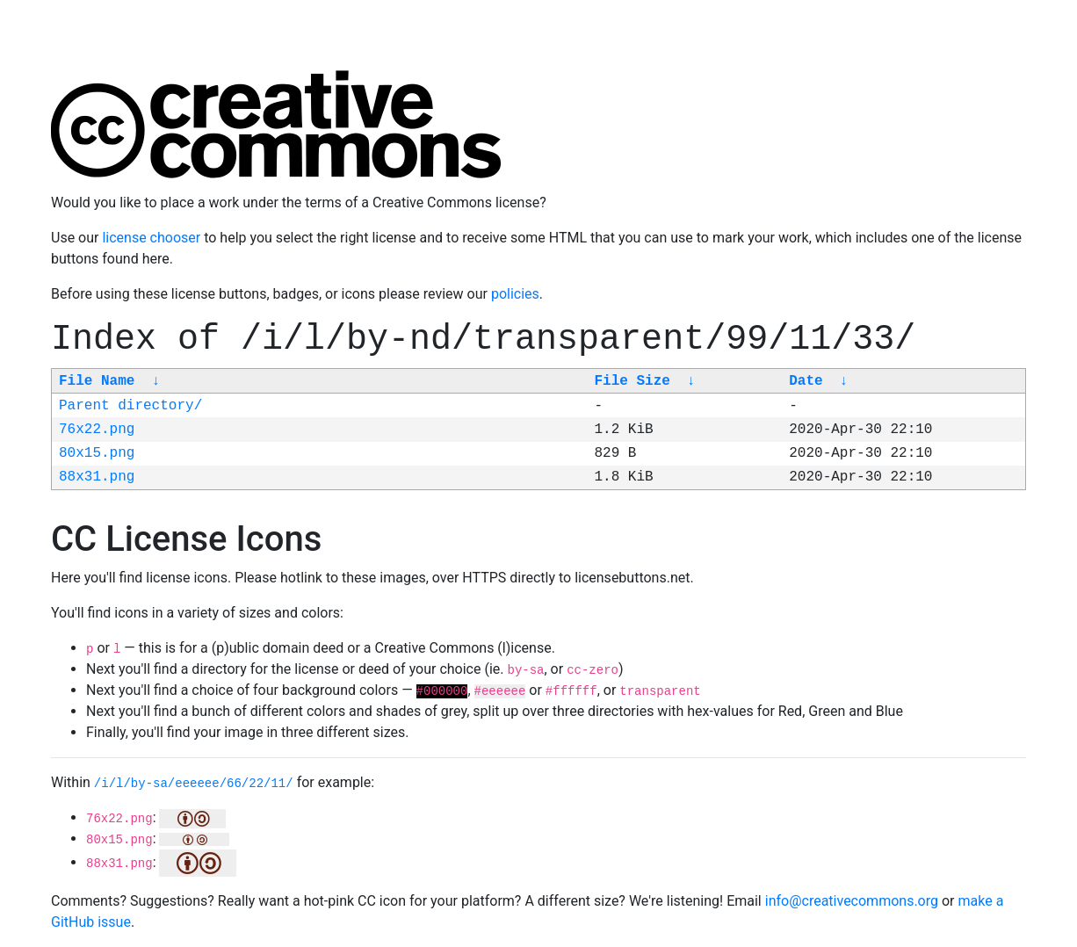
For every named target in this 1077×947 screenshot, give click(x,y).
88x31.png (96, 477)
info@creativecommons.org (851, 901)
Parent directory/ (130, 406)
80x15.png (96, 453)
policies (515, 294)
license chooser (151, 237)
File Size (631, 381)
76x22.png (96, 429)
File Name (96, 381)
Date (805, 381)
